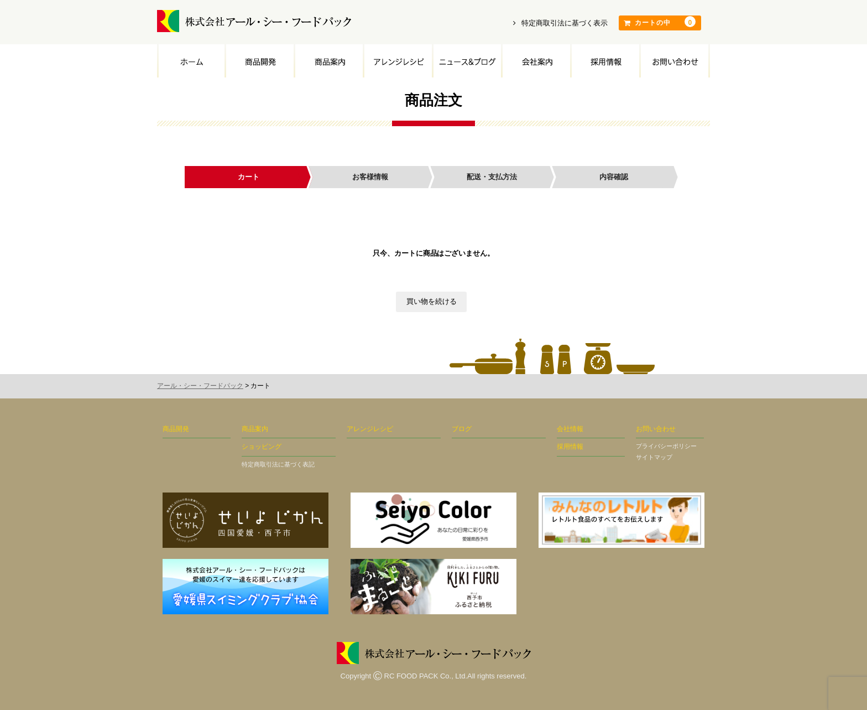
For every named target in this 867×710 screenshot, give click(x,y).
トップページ (190, 60)
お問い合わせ (674, 60)
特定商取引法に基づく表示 (560, 23)
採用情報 (604, 60)
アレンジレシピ (397, 60)
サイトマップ (654, 457)
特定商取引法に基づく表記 (278, 464)
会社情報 (570, 429)
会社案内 (535, 60)
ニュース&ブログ (466, 60)
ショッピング (261, 446)
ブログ (462, 429)
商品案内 (328, 60)
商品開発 (259, 60)
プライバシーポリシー (666, 446)
